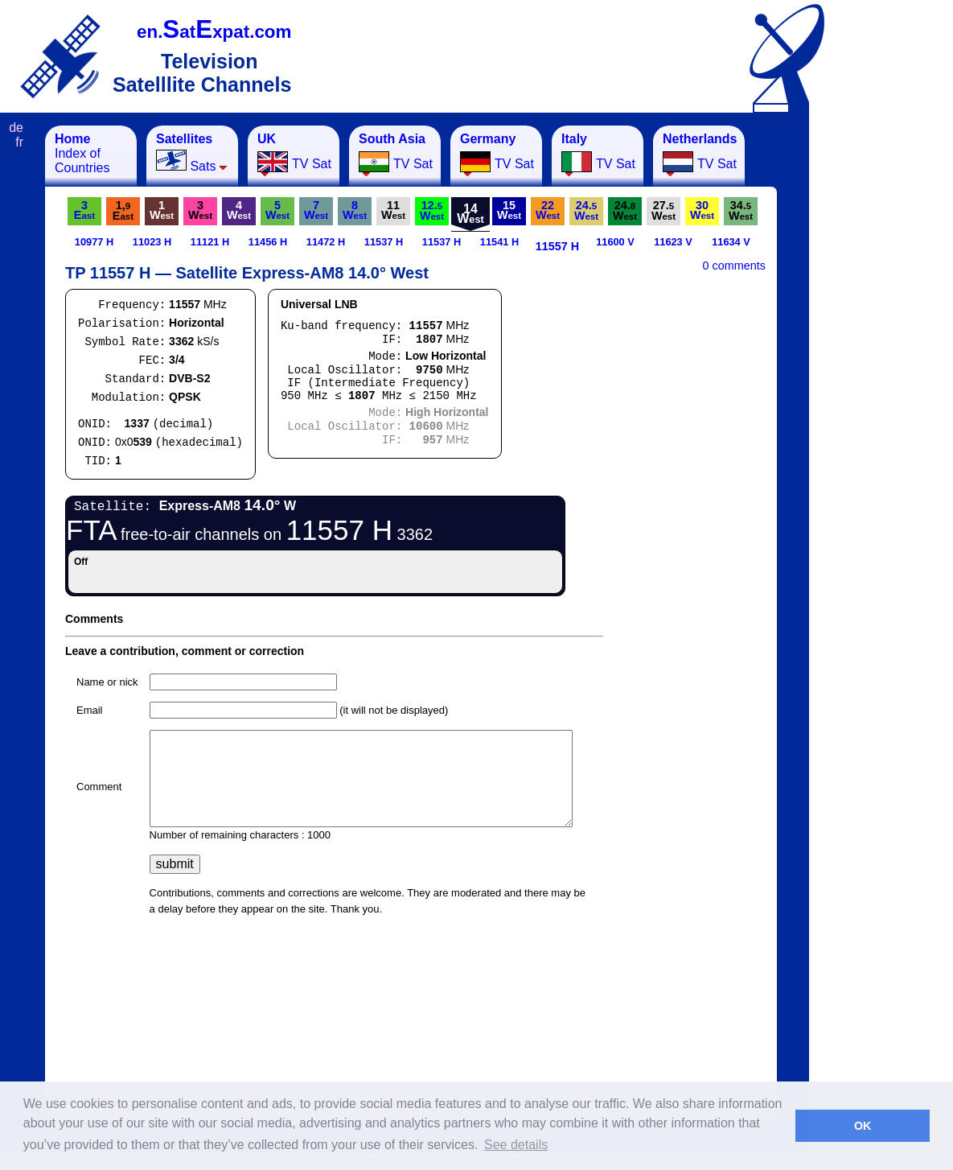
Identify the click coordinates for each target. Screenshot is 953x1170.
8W (355, 210)
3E (84, 210)
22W (548, 210)
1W (162, 210)
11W (393, 210)
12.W (432, 210)
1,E (123, 210)
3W (200, 210)
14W (470, 213)
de (16, 127)
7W (316, 210)
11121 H (210, 242)
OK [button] (863, 1125)
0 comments (734, 265)
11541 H (499, 242)
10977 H (94, 242)
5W (277, 210)
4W (239, 210)
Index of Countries (82, 153)
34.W (741, 210)
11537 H (383, 242)
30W (702, 210)
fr (19, 142)
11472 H (325, 242)
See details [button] (516, 1144)
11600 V (615, 242)
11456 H (268, 242)
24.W (586, 210)
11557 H (557, 246)
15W (509, 210)
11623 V (673, 242)
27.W (663, 210)
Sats (192, 152)
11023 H (152, 242)
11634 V (731, 242)
